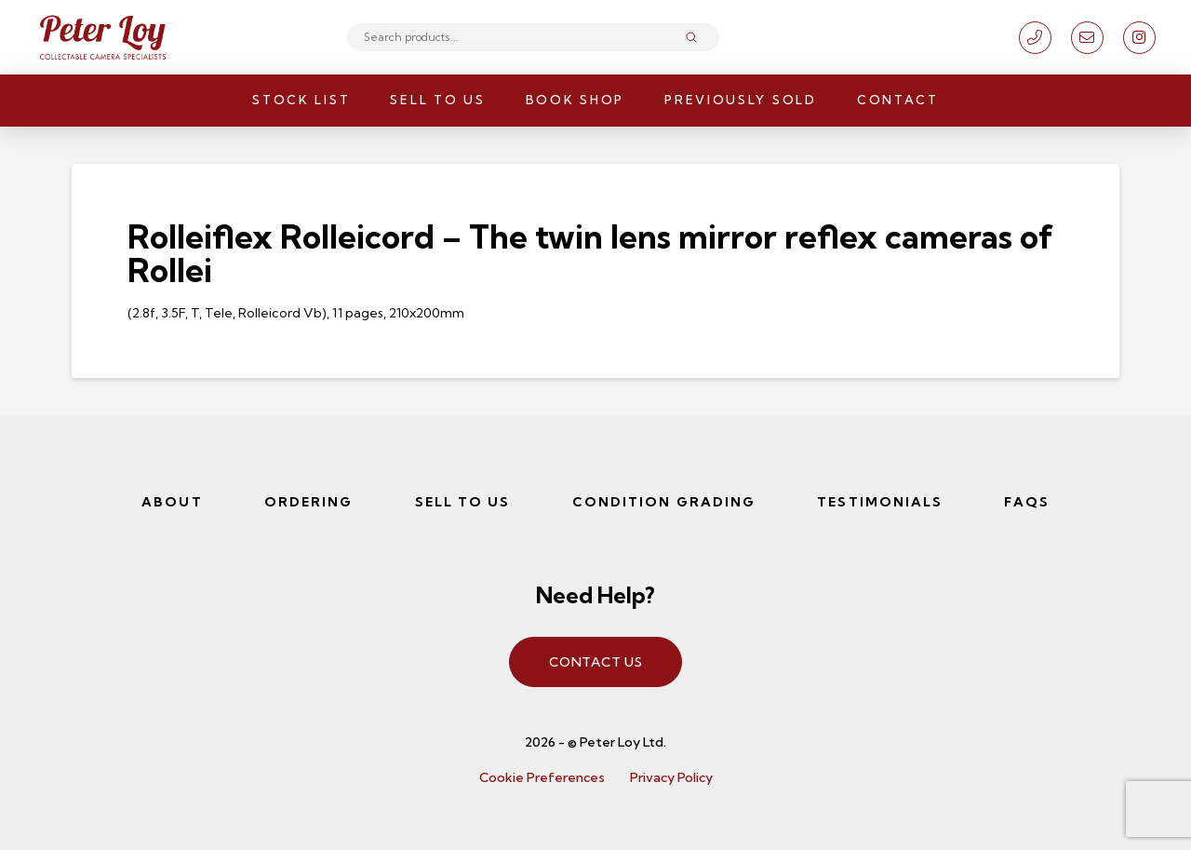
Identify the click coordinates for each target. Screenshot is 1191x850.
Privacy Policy (671, 777)
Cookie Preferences (542, 777)
